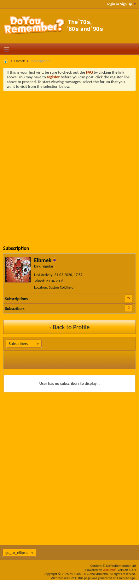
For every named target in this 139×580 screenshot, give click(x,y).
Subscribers (15, 308)
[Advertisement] (69, 163)
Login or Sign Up (121, 4)
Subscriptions (16, 298)
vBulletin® (110, 570)
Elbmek (19, 61)
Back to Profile (69, 327)
